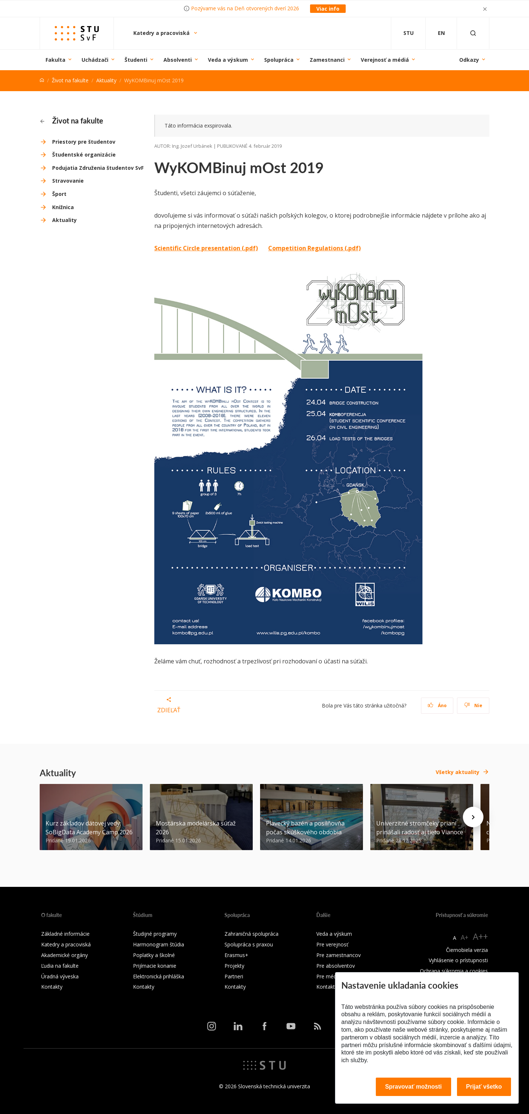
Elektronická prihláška (158, 976)
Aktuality (106, 80)
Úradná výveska (60, 976)
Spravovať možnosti (413, 1086)
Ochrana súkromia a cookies (454, 970)
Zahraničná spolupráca (251, 933)
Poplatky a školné (154, 955)
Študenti (136, 59)
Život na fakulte (70, 80)
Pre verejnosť (332, 944)
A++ (480, 936)
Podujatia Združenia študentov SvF (98, 167)
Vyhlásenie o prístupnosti (458, 960)
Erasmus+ (236, 955)
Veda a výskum (228, 59)
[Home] (42, 80)
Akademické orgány (64, 955)
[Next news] (473, 817)
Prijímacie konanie (154, 965)
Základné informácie (65, 933)
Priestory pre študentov (83, 141)
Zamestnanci (327, 59)
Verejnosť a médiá (385, 59)
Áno (437, 705)
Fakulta (55, 59)
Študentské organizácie (84, 154)
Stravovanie (68, 180)
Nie (473, 705)
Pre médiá (328, 976)
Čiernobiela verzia (467, 949)
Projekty (234, 965)
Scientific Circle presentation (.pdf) (206, 248)
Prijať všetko (484, 1086)
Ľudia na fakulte (60, 965)
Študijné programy (155, 933)
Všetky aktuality (457, 772)
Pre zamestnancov (338, 955)
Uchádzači (95, 59)
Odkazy (469, 59)
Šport (59, 193)
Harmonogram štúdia (158, 944)
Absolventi (177, 59)
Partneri (233, 976)
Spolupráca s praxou (248, 944)
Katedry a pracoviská (162, 32)
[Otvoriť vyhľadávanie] (473, 33)
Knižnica (63, 207)
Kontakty (51, 986)
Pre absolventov (335, 965)
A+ (464, 937)
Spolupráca (279, 59)
